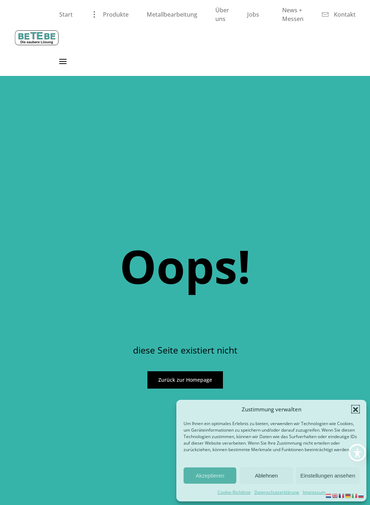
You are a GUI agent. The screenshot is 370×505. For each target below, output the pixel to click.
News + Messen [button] (293, 14)
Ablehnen (266, 475)
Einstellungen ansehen (327, 475)
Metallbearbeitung (172, 14)
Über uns (222, 14)
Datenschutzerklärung (276, 492)
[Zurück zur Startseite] (36, 37)
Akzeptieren (209, 475)
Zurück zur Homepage (185, 379)
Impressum (314, 492)
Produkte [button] (110, 14)
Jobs (253, 14)
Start (66, 14)
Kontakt (339, 14)
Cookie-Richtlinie (234, 492)
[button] (355, 409)
